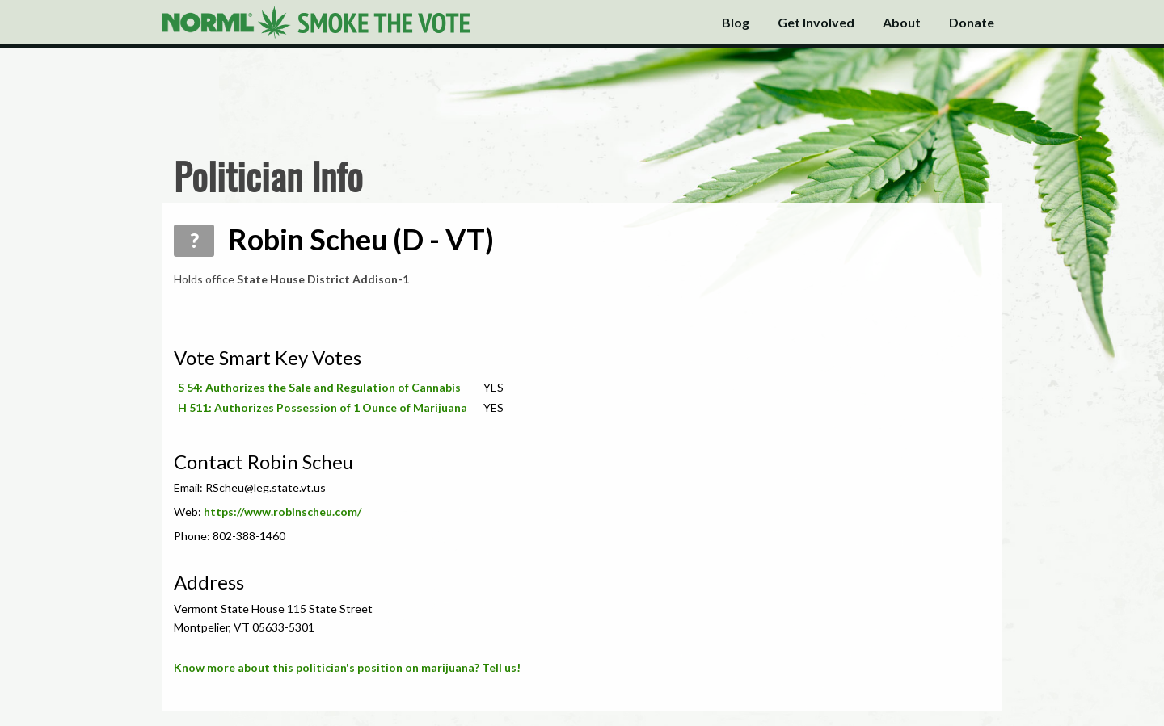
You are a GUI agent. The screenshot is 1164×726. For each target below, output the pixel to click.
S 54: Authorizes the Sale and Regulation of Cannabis (319, 387)
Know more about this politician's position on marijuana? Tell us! (347, 667)
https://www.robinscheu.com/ (282, 511)
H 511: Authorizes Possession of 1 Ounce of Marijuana (322, 407)
